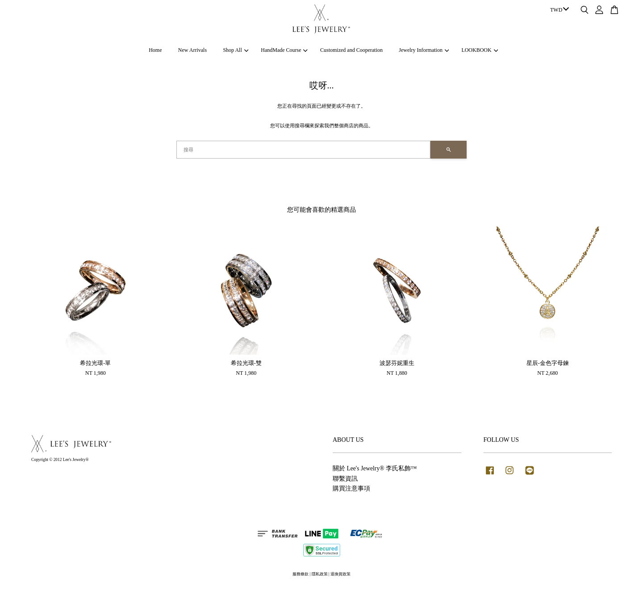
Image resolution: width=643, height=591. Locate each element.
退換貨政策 (340, 574)
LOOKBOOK (479, 50)
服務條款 (300, 574)
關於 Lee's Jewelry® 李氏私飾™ (375, 468)
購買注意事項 (351, 488)
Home (155, 50)
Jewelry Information (424, 50)
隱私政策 (320, 574)
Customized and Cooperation (351, 50)
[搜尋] (303, 150)
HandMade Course (284, 50)
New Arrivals (192, 50)
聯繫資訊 (345, 478)
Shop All (235, 50)
